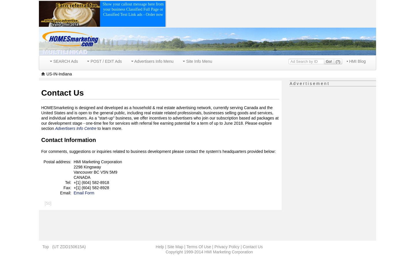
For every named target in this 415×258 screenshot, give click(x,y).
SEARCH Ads (64, 61)
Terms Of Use (198, 246)
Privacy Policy (226, 246)
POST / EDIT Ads (104, 61)
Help (160, 246)
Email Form (84, 193)
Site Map (175, 246)
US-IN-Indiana (59, 74)
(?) (338, 61)
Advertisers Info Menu (152, 61)
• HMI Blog (356, 61)
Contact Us (253, 246)
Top (45, 246)
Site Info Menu (197, 61)
